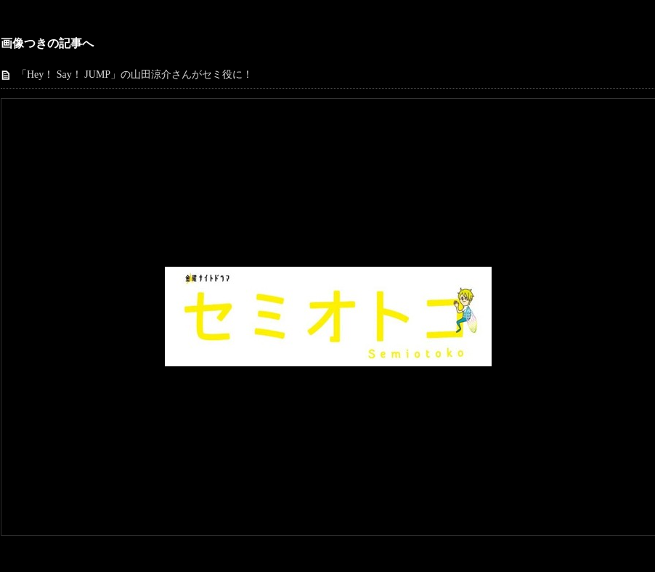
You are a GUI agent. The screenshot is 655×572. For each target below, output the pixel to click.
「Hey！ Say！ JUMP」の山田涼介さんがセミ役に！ (135, 74)
